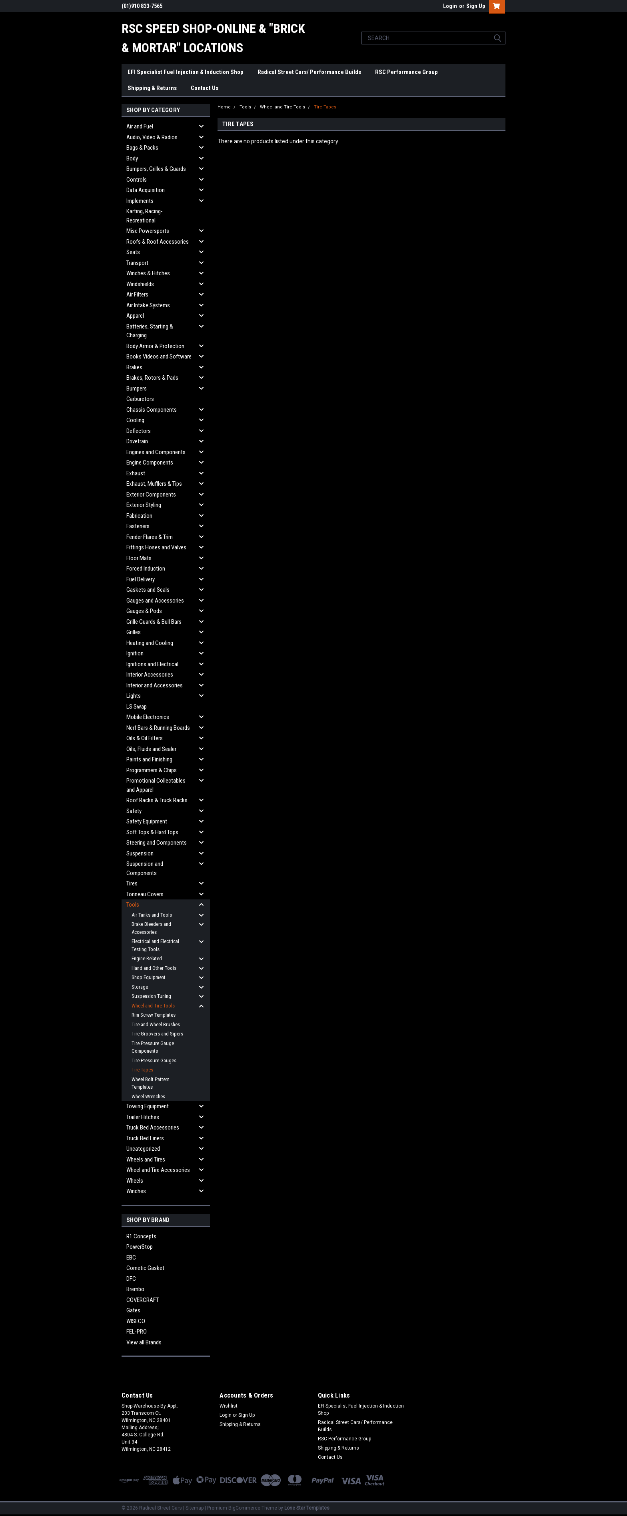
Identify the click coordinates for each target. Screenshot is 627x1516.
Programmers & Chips (151, 770)
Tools (132, 904)
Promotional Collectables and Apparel (156, 785)
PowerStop (139, 1246)
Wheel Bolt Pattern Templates (151, 1083)
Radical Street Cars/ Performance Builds (309, 72)
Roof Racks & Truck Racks (157, 800)
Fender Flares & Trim (149, 537)
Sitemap (195, 1508)
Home (224, 107)
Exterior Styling (143, 505)
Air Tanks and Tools (152, 915)
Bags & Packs (142, 147)
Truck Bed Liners (145, 1138)
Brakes (134, 367)
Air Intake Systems (148, 305)
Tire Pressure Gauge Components (153, 1047)
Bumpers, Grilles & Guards (156, 168)
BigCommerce (244, 1508)
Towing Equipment (147, 1106)
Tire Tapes (142, 1070)
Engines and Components (156, 452)
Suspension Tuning (151, 996)
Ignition (135, 653)
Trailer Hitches (142, 1117)
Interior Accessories (149, 674)
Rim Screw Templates (154, 1015)
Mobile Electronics (147, 717)
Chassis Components (151, 409)
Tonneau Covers (145, 894)
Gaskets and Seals (148, 589)
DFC (131, 1278)
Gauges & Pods (144, 611)
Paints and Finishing (149, 759)
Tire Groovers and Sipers (157, 1034)
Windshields (140, 284)
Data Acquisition (145, 190)
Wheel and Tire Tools (153, 1006)
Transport (137, 262)
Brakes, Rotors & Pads (152, 377)
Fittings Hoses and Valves (156, 547)
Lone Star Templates (306, 1508)
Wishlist (229, 1406)
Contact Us (204, 88)
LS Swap (136, 706)
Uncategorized (143, 1148)
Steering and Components (156, 842)
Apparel (135, 315)
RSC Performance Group (406, 72)
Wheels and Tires (145, 1159)
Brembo (135, 1289)
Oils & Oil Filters (144, 738)
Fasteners (138, 526)
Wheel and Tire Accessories (158, 1170)
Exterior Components (151, 494)
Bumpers (136, 388)
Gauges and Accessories (155, 600)
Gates (133, 1310)
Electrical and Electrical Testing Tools (155, 945)
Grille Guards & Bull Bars (154, 621)
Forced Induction (145, 568)
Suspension (140, 853)
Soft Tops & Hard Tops (152, 832)
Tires (132, 883)
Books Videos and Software (159, 356)
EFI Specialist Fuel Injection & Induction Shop (186, 72)
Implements (140, 200)
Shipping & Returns (152, 88)
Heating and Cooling (149, 643)
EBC (131, 1257)
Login (450, 6)
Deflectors (138, 431)
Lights (133, 695)
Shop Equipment (149, 977)
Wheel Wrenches (148, 1096)
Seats (133, 252)
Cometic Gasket (145, 1268)
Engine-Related (147, 958)
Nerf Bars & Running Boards (158, 727)
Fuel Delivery (140, 579)
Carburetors (140, 399)
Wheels (134, 1180)
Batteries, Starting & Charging (149, 331)
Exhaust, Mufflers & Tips (154, 483)
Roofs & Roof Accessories (157, 241)
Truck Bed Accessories (152, 1127)
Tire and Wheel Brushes (156, 1024)
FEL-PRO (136, 1331)
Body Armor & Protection (155, 346)
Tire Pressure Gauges (154, 1060)
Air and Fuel (139, 126)
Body (132, 158)
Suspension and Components (144, 868)
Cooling (135, 420)
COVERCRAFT (142, 1300)
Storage (140, 987)
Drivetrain (137, 441)
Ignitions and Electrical (152, 664)
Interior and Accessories (154, 685)
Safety (134, 811)
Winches (136, 1191)
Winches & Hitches (148, 273)
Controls (136, 179)
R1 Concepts (141, 1236)
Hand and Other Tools (154, 968)
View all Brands (144, 1342)
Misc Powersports (147, 230)
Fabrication (139, 515)
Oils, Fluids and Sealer (151, 749)
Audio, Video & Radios (152, 137)
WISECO (135, 1321)
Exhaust (135, 473)
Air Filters (137, 294)
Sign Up (475, 6)
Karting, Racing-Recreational (144, 216)
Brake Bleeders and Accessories (151, 928)
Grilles (133, 632)
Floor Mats (139, 558)
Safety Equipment (146, 821)
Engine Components (149, 462)
